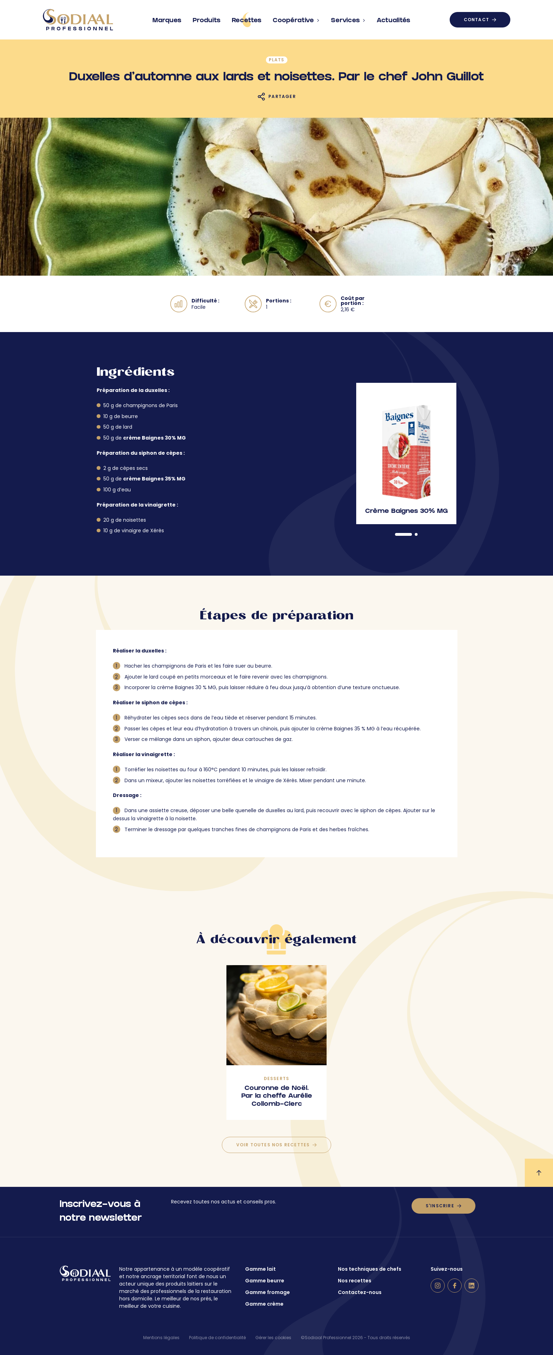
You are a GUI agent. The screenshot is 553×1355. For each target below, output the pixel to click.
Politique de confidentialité (217, 1338)
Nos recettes (354, 1280)
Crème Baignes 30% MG (406, 511)
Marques (166, 18)
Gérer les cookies (273, 1338)
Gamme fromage (267, 1292)
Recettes (246, 19)
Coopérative (296, 18)
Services (348, 18)
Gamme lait (260, 1269)
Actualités (393, 18)
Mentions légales (161, 1338)
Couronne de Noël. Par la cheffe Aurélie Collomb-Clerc (276, 1096)
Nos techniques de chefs (369, 1269)
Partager (282, 96)
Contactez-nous (360, 1292)
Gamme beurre (264, 1280)
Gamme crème (264, 1303)
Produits (206, 18)
